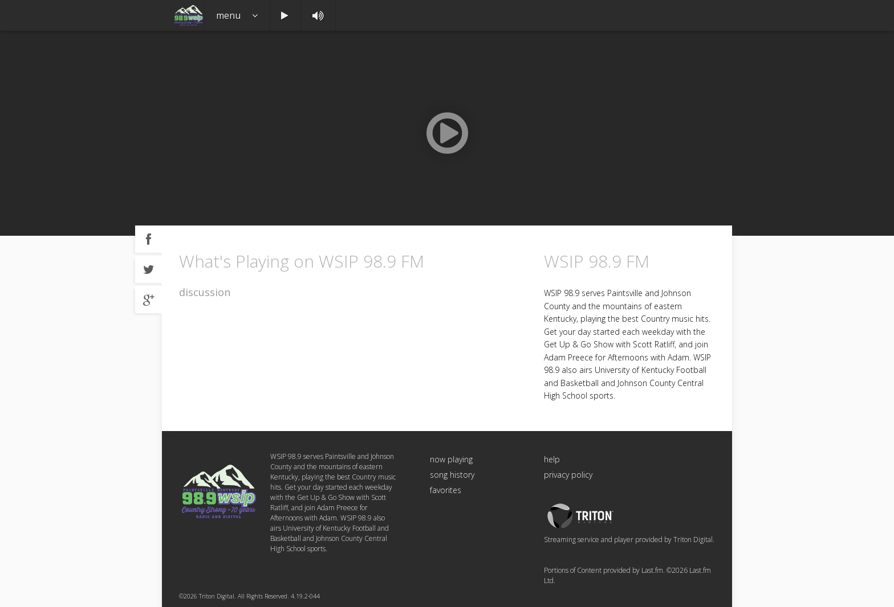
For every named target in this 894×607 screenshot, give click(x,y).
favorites (445, 490)
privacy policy (568, 474)
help (552, 459)
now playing (451, 459)
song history (452, 474)
